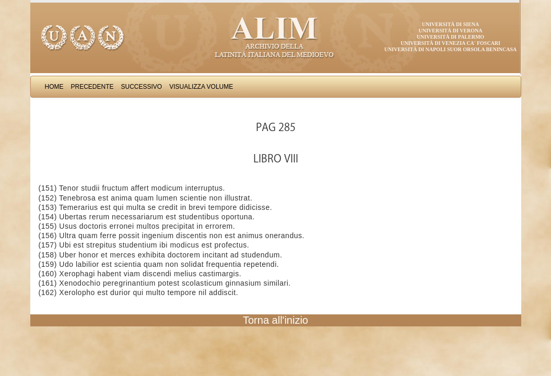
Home (54, 86)
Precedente (92, 86)
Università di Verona (450, 30)
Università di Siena (450, 24)
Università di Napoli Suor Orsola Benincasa (450, 49)
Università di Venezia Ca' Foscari (450, 43)
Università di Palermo (450, 37)
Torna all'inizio (275, 320)
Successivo (141, 86)
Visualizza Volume (201, 86)
